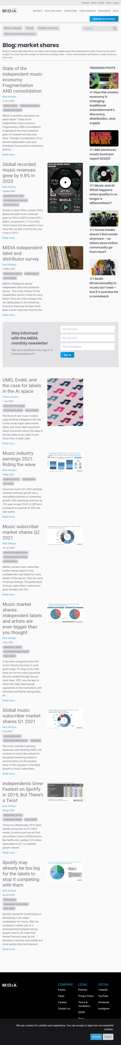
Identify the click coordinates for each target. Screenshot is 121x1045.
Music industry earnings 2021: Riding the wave (19, 460)
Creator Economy (51, 28)
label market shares (30, 107)
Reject (108, 1036)
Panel (101, 3)
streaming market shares (15, 558)
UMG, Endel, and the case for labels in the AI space (22, 386)
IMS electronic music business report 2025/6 (102, 155)
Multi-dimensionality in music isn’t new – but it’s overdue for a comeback (103, 289)
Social (32, 28)
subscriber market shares (15, 554)
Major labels (9, 657)
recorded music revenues (15, 201)
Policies (82, 989)
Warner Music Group (13, 411)
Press (94, 3)
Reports (37, 11)
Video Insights (87, 11)
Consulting (70, 11)
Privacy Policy (86, 996)
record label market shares (16, 653)
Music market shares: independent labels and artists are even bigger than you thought (22, 619)
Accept (96, 1036)
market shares (10, 107)
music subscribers (12, 737)
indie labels (9, 910)
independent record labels (16, 905)
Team (108, 3)
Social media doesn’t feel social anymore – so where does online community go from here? (103, 242)
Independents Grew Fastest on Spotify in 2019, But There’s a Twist (23, 793)
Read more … (10, 155)
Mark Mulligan (10, 98)
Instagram (104, 1008)
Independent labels (12, 111)
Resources (104, 11)
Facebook (103, 1002)
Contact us (64, 1008)
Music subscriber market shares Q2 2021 (21, 533)
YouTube (103, 996)
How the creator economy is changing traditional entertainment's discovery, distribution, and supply (103, 108)
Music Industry (13, 28)
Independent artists (13, 816)
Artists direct (10, 901)
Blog (115, 11)
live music (8, 485)
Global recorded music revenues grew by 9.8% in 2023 (19, 174)
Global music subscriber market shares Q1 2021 (21, 716)
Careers (62, 1002)
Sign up (67, 356)
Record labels (10, 279)
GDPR (81, 1012)
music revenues (11, 206)
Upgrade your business (104, 19)
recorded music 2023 (13, 197)
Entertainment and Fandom (21, 34)
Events (61, 989)
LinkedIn (103, 989)
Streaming (35, 742)
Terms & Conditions (84, 1004)
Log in (116, 3)
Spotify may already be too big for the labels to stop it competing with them (21, 875)
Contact (85, 3)
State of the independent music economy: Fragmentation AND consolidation (23, 81)
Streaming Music (11, 480)
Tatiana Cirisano (10, 398)
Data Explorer (53, 11)
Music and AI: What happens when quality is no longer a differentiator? (103, 195)
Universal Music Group (14, 407)
